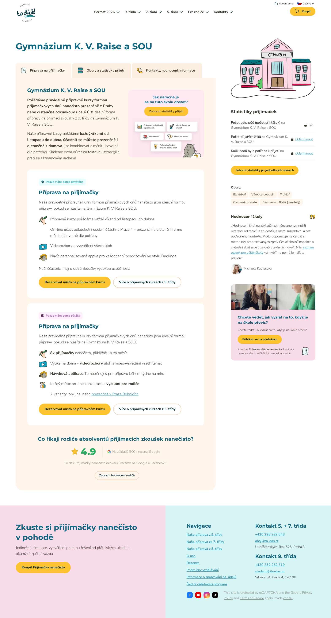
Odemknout (304, 139)
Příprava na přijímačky (43, 70)
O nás (191, 556)
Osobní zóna (284, 3)
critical (288, 598)
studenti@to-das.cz (270, 571)
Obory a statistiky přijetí (100, 70)
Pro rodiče (198, 12)
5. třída (175, 12)
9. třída (133, 12)
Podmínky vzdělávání (203, 570)
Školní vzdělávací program (207, 584)
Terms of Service (252, 598)
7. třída (154, 12)
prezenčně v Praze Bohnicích (115, 394)
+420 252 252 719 (270, 564)
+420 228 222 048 (270, 534)
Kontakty (223, 12)
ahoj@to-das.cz (267, 541)
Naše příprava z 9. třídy (204, 534)
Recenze (193, 563)
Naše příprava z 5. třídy (204, 548)
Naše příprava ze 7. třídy (205, 541)
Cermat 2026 (106, 12)
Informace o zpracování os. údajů (211, 577)
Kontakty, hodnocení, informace (166, 70)
